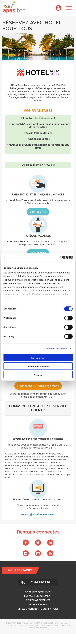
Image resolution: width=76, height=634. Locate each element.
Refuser (38, 375)
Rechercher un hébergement (38, 386)
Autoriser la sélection (38, 366)
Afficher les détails (57, 348)
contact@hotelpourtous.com (38, 514)
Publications (38, 605)
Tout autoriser (38, 358)
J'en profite (38, 211)
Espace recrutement (38, 596)
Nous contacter (22, 570)
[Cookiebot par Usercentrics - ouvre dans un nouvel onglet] (60, 257)
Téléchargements (38, 600)
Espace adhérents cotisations (38, 609)
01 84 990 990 (40, 582)
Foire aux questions (38, 592)
